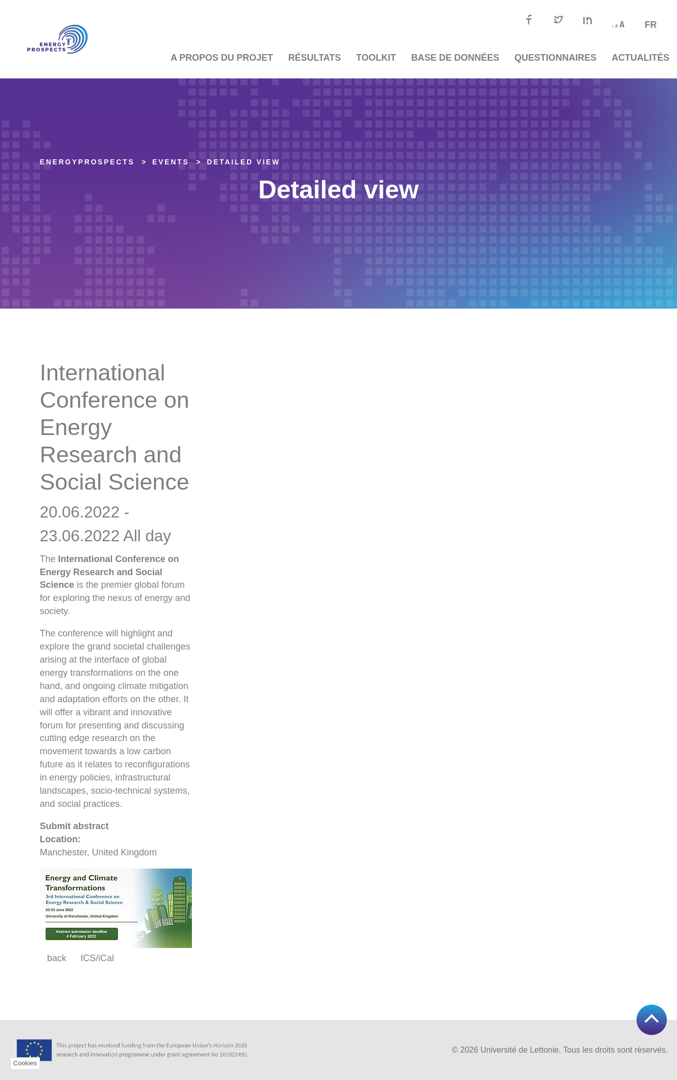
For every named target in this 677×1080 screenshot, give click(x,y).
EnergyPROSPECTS (87, 162)
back (56, 958)
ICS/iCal (97, 958)
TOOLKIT (376, 58)
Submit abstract (74, 826)
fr (651, 25)
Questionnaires (555, 58)
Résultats (314, 58)
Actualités (640, 58)
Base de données (455, 58)
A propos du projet (222, 58)
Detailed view (244, 162)
